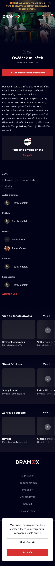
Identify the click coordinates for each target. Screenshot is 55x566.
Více (45, 316)
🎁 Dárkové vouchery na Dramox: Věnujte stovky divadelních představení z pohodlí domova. (27, 5)
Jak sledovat (27, 497)
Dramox (12, 16)
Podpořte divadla (27, 482)
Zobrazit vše (9, 294)
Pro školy (27, 490)
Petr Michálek (16, 203)
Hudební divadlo (28, 180)
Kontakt (27, 504)
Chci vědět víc (27, 542)
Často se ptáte (27, 511)
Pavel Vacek (15, 248)
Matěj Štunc (15, 239)
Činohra (8, 186)
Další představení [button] (47, 337)
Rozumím (28, 552)
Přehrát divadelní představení (29, 72)
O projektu (27, 475)
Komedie (9, 180)
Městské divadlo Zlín (27, 62)
